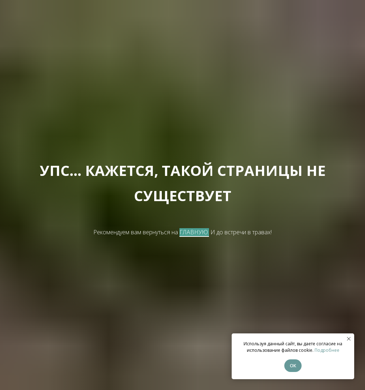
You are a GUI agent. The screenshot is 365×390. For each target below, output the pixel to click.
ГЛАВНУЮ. (194, 232)
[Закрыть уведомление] (348, 338)
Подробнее (327, 350)
